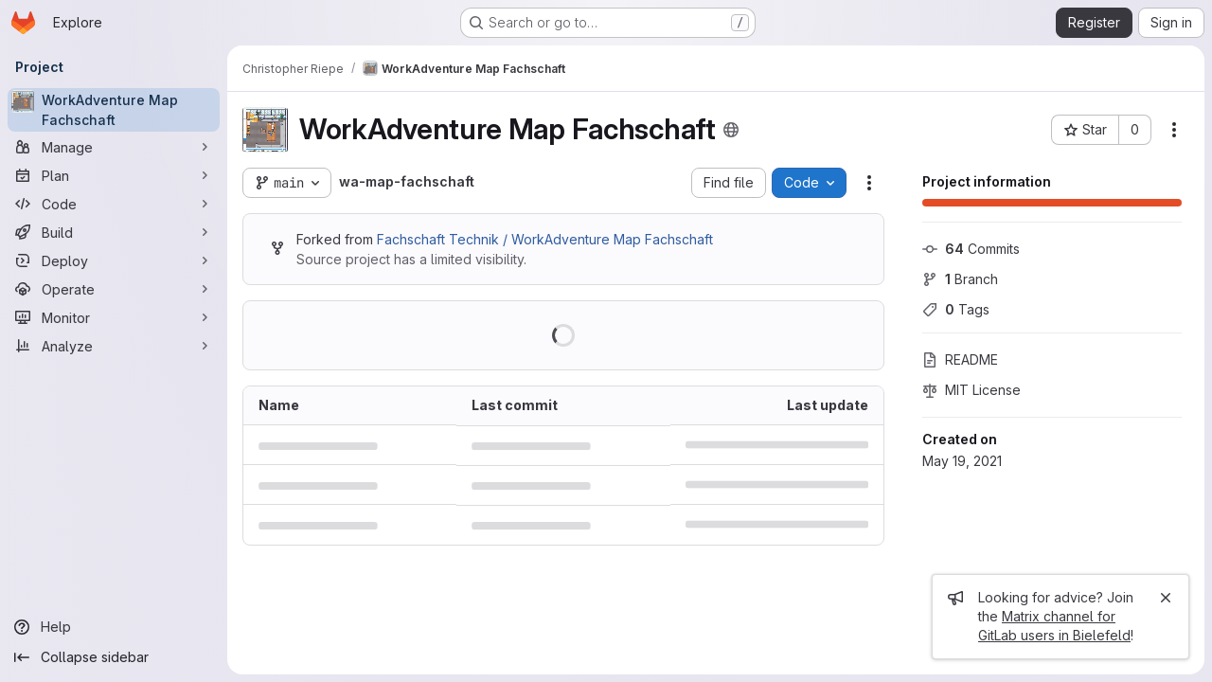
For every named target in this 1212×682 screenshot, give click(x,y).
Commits (971, 249)
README (960, 359)
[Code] (114, 203)
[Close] (1165, 597)
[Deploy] (114, 260)
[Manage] (114, 147)
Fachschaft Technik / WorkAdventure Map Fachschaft (545, 239)
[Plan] (114, 175)
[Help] (114, 627)
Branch (960, 279)
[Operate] (114, 289)
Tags (955, 309)
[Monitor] (114, 317)
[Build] (114, 232)
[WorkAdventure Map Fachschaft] (114, 110)
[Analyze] (114, 345)
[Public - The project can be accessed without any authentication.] (731, 129)
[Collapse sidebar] (114, 657)
